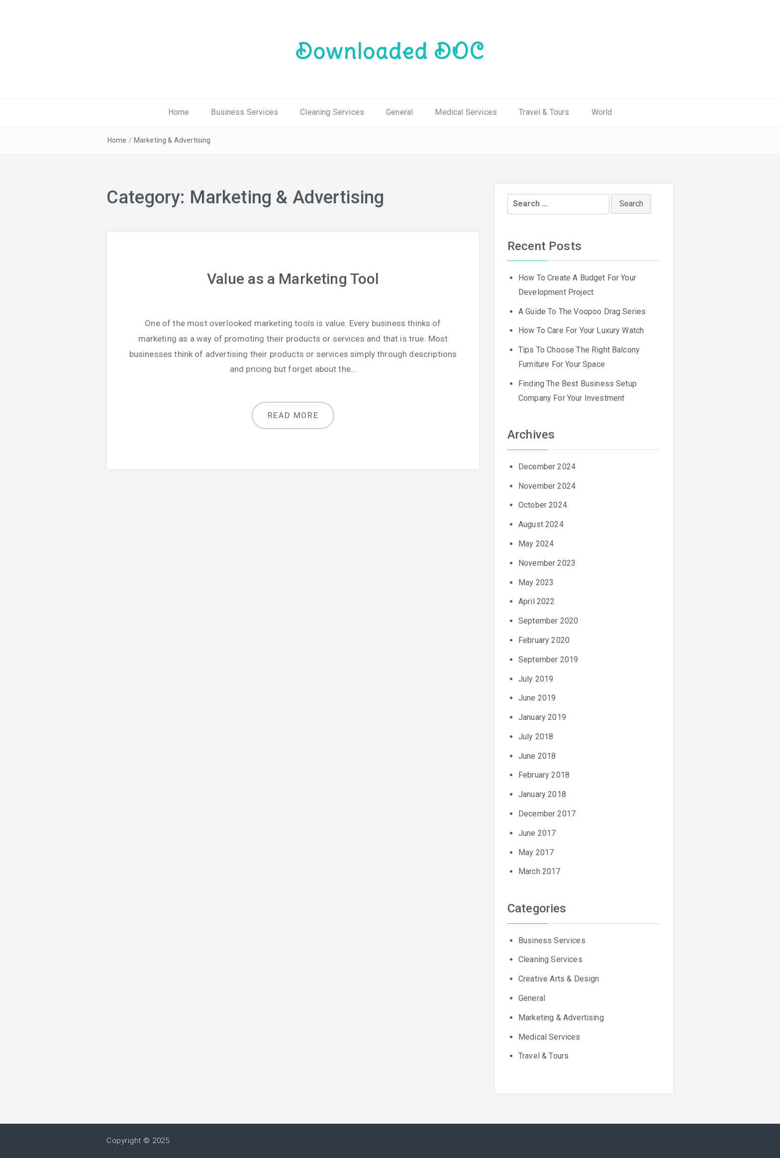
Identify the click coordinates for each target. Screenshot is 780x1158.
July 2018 (535, 736)
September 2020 (548, 620)
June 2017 (537, 833)
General (399, 112)
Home (179, 112)
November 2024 (547, 486)
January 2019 (542, 717)
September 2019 (548, 659)
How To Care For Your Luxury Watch (581, 330)
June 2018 (537, 756)
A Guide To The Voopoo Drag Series (582, 311)
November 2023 (547, 563)
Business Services (244, 112)
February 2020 (544, 640)
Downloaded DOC (390, 51)
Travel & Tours (544, 112)
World (601, 112)
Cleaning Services (332, 112)
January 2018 (542, 794)
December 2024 (547, 466)
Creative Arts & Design (558, 978)
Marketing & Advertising (172, 140)
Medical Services (466, 112)
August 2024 (541, 524)
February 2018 (544, 775)
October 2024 (542, 505)
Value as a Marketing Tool (293, 278)
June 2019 (537, 698)
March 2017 (539, 871)
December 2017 (547, 813)
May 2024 (536, 543)
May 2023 (536, 582)
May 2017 (536, 852)
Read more (293, 415)
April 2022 (536, 601)
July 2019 (535, 679)
